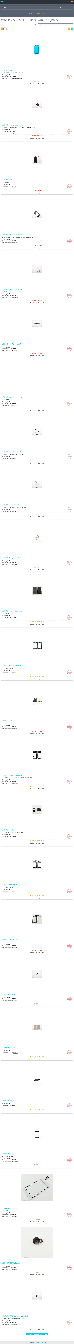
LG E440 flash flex (8, 994)
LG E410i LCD (7, 720)
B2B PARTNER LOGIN (37, 13)
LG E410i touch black (9, 885)
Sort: (34, 25)
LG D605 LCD (7, 180)
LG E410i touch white (9, 939)
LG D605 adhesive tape (10, 70)
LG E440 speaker (8, 1100)
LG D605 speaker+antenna (12, 397)
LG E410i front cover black (11, 666)
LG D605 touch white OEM (11, 505)
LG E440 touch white (9, 1208)
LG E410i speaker (8, 830)
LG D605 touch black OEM (11, 452)
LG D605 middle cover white (12, 289)
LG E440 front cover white (11, 1047)
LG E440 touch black (9, 1153)
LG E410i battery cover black (12, 611)
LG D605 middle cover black (12, 234)
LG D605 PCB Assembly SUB (12, 344)
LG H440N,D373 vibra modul (12, 1263)
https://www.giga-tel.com (39, 1342)
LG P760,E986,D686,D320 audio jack (15, 1316)
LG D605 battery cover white (12, 125)
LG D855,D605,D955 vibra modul (14, 558)
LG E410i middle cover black (12, 775)
